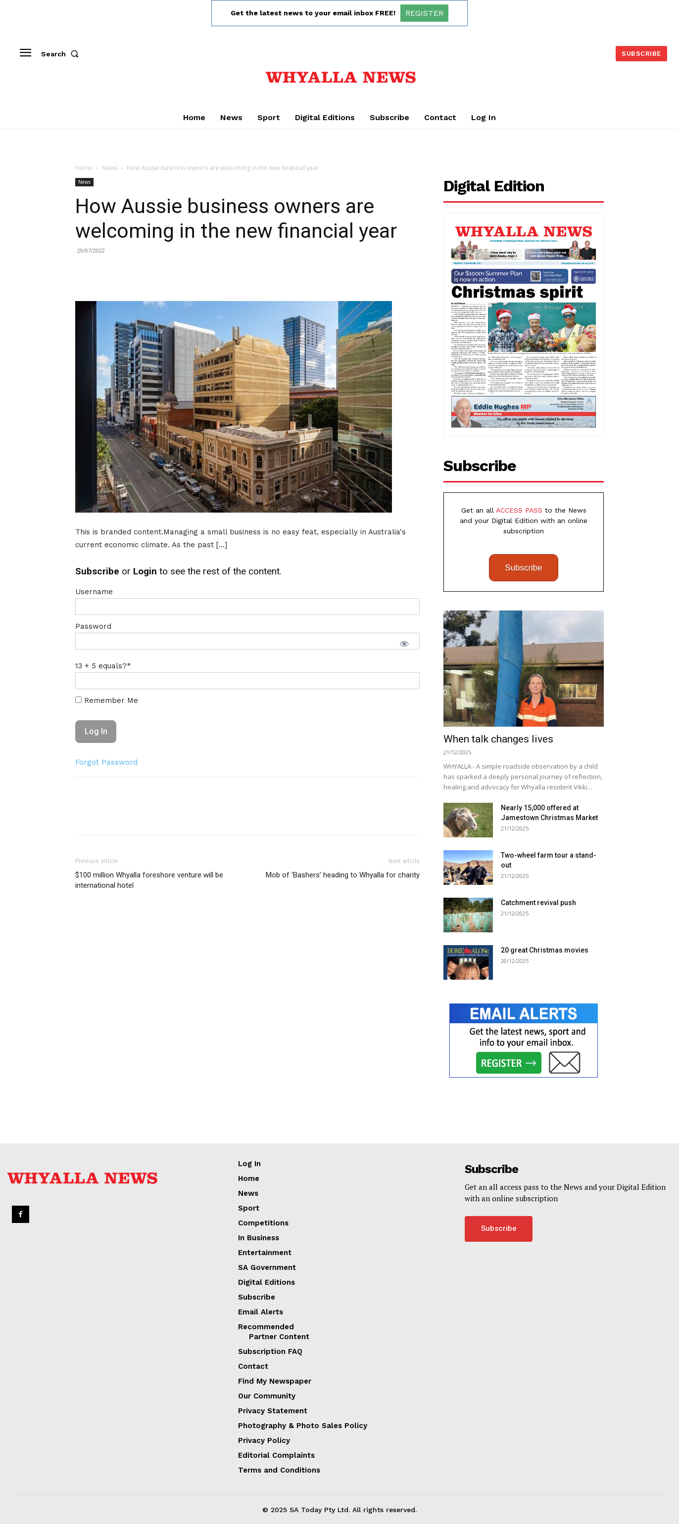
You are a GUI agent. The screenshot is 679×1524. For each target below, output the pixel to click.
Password (93, 626)
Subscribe (523, 567)
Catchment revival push (538, 903)
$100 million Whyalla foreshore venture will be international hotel (149, 880)
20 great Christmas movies (544, 950)
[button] (62, 54)
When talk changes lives (498, 739)
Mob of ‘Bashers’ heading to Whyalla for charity (343, 875)
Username (94, 591)
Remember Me (106, 700)
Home (84, 168)
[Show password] (404, 643)
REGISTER (424, 13)
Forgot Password (106, 762)
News (109, 168)
